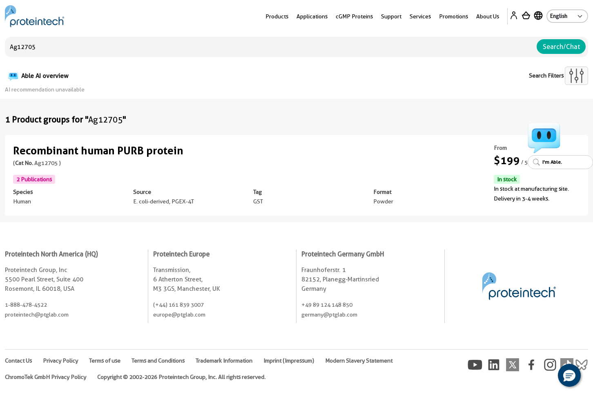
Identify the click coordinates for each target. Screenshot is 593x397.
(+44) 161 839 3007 (178, 304)
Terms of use (104, 360)
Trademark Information (224, 360)
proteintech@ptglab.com (37, 314)
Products (276, 16)
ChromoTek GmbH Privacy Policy (45, 377)
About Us (487, 16)
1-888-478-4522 (26, 304)
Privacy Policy (60, 360)
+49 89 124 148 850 (326, 304)
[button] (569, 375)
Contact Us (18, 360)
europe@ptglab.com (179, 314)
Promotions (453, 16)
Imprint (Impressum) (288, 360)
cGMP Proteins (354, 16)
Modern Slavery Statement (358, 360)
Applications (312, 16)
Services (420, 16)
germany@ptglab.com (329, 314)
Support (391, 16)
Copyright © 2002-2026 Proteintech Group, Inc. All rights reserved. (181, 377)
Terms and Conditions (158, 360)
